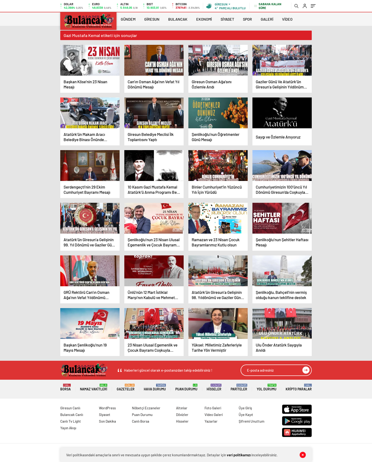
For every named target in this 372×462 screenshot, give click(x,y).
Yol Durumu (266, 387)
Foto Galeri (213, 408)
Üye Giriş (245, 408)
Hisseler (214, 387)
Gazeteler (126, 387)
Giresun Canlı (70, 408)
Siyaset (104, 414)
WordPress (107, 408)
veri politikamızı (239, 455)
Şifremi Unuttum (251, 421)
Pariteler (239, 387)
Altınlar (181, 408)
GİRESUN (151, 19)
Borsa (65, 387)
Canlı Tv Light (70, 421)
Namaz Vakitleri (93, 387)
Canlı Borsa (140, 421)
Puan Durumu (186, 387)
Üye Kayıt (246, 414)
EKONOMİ (204, 19)
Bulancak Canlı (71, 414)
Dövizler (182, 414)
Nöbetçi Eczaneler (146, 408)
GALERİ (267, 19)
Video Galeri (214, 414)
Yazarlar (211, 421)
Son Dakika (107, 421)
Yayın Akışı (68, 428)
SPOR (247, 19)
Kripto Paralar (299, 387)
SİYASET (227, 19)
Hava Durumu (155, 387)
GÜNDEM (128, 19)
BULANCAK (177, 19)
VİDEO (287, 19)
